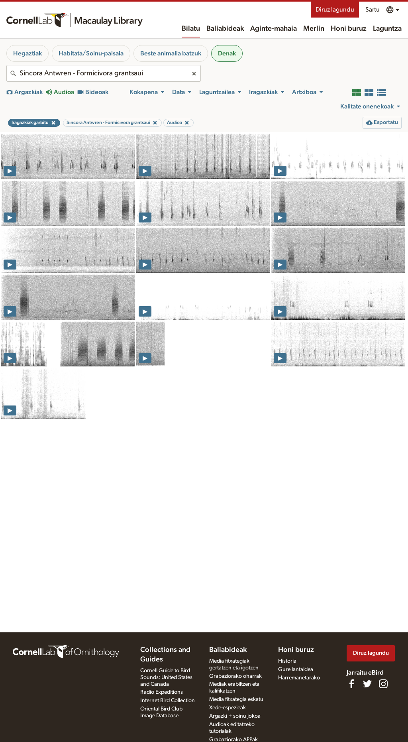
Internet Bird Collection (167, 700)
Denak (227, 53)
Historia (287, 661)
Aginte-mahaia (273, 28)
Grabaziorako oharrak (235, 676)
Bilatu (191, 28)
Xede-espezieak (227, 708)
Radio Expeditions (161, 692)
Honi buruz (349, 28)
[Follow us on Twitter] (367, 684)
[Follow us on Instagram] (383, 684)
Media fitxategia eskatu (236, 699)
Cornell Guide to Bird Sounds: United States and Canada (166, 677)
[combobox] (104, 73)
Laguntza (387, 28)
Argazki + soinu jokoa (235, 716)
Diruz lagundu (335, 9)
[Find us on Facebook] (351, 684)
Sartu (372, 9)
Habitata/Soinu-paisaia (91, 53)
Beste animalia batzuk (170, 53)
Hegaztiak (27, 53)
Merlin (313, 28)
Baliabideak (225, 28)
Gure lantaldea (295, 669)
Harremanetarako (299, 678)
